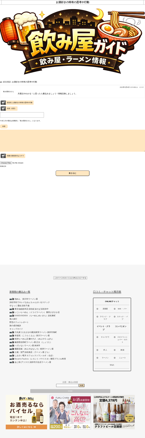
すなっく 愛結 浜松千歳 (19, 305)
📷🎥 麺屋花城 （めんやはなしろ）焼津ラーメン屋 (31, 349)
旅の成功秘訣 (15, 325)
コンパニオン (120, 326)
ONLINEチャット (112, 301)
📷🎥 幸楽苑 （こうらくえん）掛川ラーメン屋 (29, 335)
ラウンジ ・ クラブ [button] (103, 318)
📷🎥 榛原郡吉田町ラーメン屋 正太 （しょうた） (30, 342)
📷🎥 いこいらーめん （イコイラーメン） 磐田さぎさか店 (34, 312)
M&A (112, 365)
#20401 (141, 87)
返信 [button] (136, 87)
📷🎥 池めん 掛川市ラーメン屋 (23, 299)
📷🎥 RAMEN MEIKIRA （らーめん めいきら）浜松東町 (32, 315)
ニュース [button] (119, 357)
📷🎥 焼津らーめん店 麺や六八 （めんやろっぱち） (31, 339)
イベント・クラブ (103, 328)
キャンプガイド (16, 329)
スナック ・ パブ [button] (120, 318)
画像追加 (3, 171)
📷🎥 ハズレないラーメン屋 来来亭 (24, 345)
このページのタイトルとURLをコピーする (70, 278)
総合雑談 (7, 82)
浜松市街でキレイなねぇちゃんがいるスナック (29, 302)
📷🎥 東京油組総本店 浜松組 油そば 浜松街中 (29, 309)
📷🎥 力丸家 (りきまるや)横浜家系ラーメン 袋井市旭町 (33, 332)
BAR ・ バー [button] (120, 308)
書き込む (72, 178)
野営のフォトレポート (19, 322)
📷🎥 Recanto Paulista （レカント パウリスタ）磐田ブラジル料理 (37, 359)
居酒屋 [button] (102, 308)
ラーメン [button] (102, 357)
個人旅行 (13, 319)
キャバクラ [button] (102, 337)
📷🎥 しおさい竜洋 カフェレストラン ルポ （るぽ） (31, 355)
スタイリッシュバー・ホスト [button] (120, 340)
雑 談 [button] (118, 350)
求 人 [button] (101, 350)
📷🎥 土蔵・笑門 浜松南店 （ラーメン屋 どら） (29, 352)
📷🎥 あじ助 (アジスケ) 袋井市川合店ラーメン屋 (30, 362)
